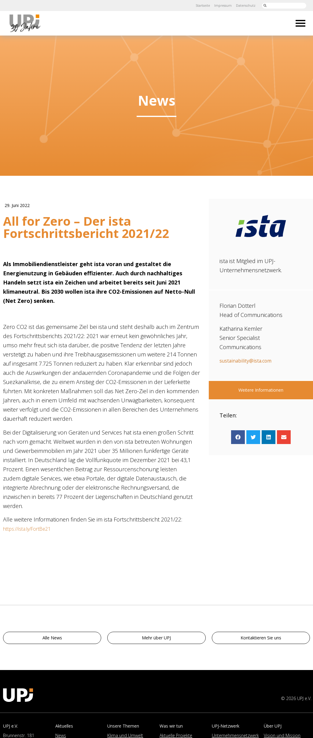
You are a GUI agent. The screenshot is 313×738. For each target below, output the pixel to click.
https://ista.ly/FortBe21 (31, 530)
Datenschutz (243, 5)
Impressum (217, 5)
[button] (238, 437)
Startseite (194, 5)
